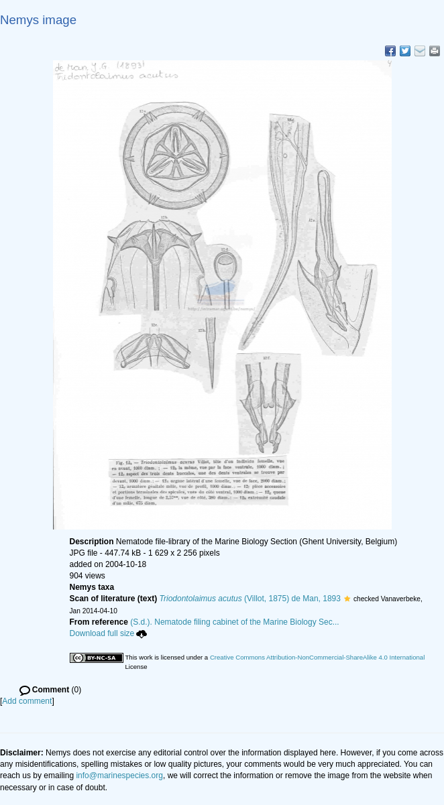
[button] (347, 598)
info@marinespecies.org (119, 775)
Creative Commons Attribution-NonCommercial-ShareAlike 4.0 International (317, 657)
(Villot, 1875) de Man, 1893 (250, 598)
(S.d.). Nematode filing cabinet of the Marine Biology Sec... (234, 622)
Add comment (27, 701)
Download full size (109, 633)
